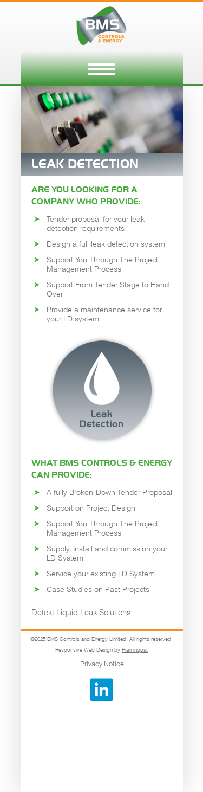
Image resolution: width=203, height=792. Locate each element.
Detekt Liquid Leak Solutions (80, 612)
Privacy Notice (102, 663)
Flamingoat (135, 649)
